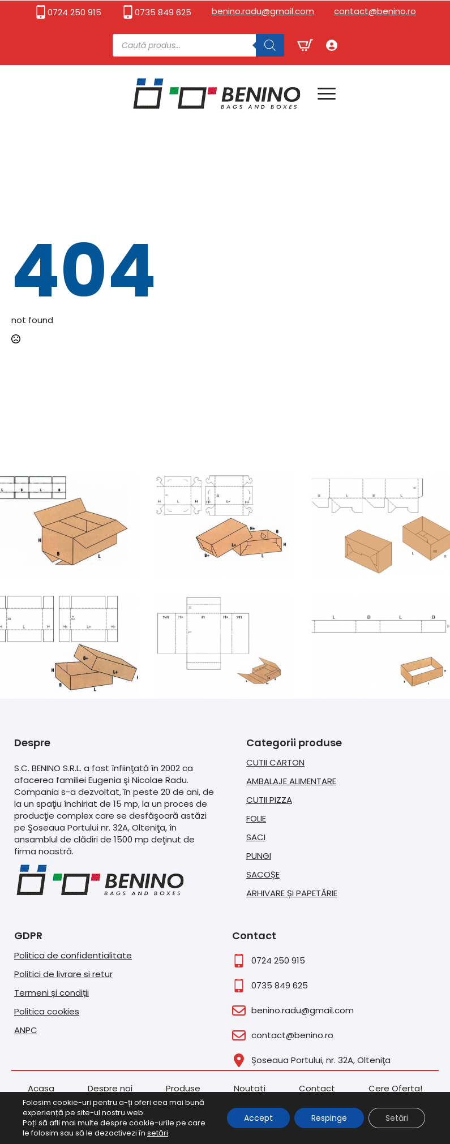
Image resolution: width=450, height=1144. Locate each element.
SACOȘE (263, 874)
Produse (183, 1088)
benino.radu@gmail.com (263, 11)
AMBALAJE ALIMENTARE (291, 781)
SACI (255, 837)
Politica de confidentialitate (73, 955)
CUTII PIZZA (269, 800)
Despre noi (110, 1088)
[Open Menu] (327, 93)
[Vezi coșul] (305, 45)
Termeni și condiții (51, 993)
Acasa (41, 1088)
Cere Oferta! (395, 1088)
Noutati (249, 1088)
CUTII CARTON (275, 762)
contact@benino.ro (375, 11)
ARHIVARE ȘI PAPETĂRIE (291, 893)
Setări (396, 1118)
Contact (317, 1088)
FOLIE (256, 818)
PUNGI (258, 856)
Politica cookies (46, 1011)
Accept (258, 1118)
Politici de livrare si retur (63, 974)
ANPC (25, 1030)
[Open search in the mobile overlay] (198, 45)
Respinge (329, 1118)
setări (157, 1133)
